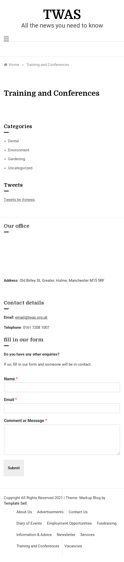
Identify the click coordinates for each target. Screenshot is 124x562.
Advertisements (50, 512)
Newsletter (66, 534)
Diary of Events (29, 523)
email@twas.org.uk (31, 317)
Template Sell (15, 503)
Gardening (16, 159)
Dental (13, 141)
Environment (18, 150)
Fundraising (106, 523)
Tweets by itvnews (19, 199)
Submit (14, 468)
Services (87, 534)
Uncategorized (20, 168)
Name (11, 379)
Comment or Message (25, 420)
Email (10, 399)
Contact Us (78, 512)
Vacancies (73, 546)
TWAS (62, 15)
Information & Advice (34, 534)
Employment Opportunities (69, 523)
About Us (24, 512)
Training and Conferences (37, 546)
